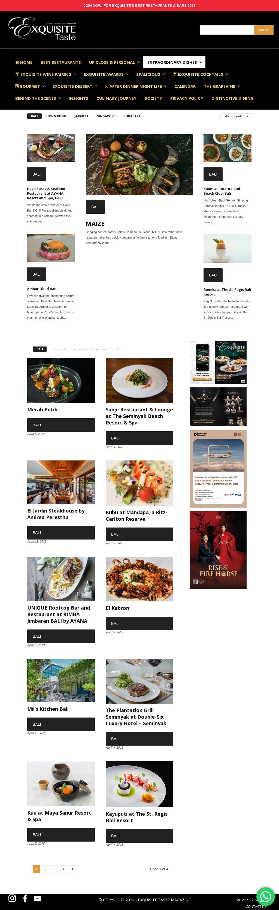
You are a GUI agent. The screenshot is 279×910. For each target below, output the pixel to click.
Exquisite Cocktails (200, 74)
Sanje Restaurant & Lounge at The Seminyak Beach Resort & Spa (139, 416)
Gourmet (30, 86)
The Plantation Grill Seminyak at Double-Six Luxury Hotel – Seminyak (136, 717)
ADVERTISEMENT (250, 899)
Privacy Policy (186, 98)
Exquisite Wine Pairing (45, 74)
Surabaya (132, 116)
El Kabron (117, 608)
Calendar (185, 86)
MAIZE (95, 223)
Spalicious (150, 74)
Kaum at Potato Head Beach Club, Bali (222, 191)
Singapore (106, 116)
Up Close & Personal (114, 62)
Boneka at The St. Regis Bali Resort (227, 292)
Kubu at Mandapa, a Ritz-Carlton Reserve (136, 515)
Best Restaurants (61, 62)
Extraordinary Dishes (174, 62)
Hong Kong (56, 116)
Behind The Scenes (38, 98)
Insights (78, 98)
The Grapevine (222, 86)
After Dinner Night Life (136, 86)
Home (23, 62)
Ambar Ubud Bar (41, 288)
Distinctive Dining (232, 98)
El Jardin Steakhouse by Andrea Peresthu (55, 513)
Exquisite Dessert (75, 86)
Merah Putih (42, 409)
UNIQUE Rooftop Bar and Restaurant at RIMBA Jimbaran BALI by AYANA (58, 614)
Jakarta (82, 116)
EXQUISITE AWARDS (106, 74)
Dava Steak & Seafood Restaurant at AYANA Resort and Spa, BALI (46, 193)
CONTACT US (256, 906)
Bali (34, 116)
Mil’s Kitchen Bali (48, 709)
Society (153, 98)
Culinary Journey (116, 98)
